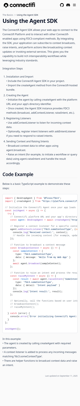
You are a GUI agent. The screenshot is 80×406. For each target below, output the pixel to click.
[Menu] (74, 5)
